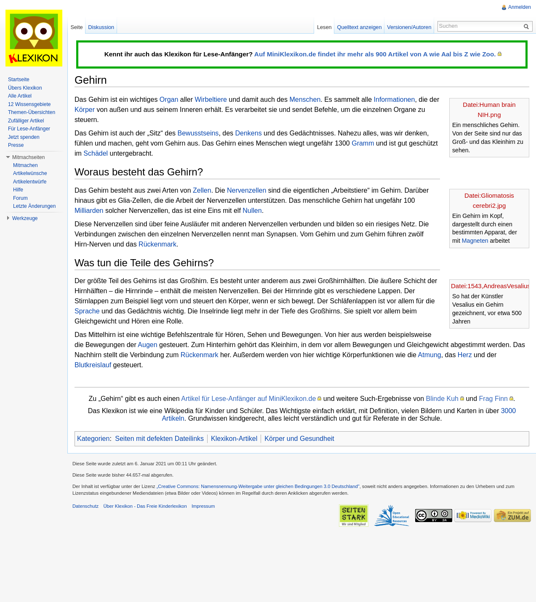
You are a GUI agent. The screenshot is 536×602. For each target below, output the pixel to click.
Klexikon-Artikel (234, 438)
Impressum (203, 506)
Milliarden (89, 210)
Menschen (304, 99)
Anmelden (519, 7)
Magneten (475, 240)
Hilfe (18, 190)
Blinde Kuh (442, 398)
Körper (85, 109)
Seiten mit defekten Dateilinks (159, 438)
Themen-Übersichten (31, 112)
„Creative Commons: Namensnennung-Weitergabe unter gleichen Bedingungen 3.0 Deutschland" (258, 486)
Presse (16, 145)
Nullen (252, 210)
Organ (169, 99)
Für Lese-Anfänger (29, 129)
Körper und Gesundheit (299, 438)
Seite (76, 27)
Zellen (202, 190)
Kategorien (93, 438)
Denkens (248, 133)
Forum (20, 198)
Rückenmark (157, 244)
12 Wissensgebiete (29, 104)
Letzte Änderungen (34, 206)
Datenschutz (85, 506)
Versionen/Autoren (409, 27)
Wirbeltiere (211, 99)
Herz (465, 354)
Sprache (87, 311)
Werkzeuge (24, 218)
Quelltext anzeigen (359, 27)
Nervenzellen (246, 190)
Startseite (18, 79)
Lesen (324, 27)
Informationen (394, 99)
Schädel (95, 153)
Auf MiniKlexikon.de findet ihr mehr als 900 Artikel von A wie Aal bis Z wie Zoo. (375, 54)
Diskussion (101, 27)
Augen (147, 344)
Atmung (429, 354)
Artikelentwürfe (29, 182)
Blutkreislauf (93, 365)
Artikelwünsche (30, 173)
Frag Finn (493, 398)
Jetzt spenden (24, 137)
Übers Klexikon (25, 88)
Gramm (363, 143)
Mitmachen (25, 165)
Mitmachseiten (28, 157)
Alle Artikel (20, 96)
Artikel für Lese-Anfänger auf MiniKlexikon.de (248, 398)
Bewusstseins (198, 133)
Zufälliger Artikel (26, 121)
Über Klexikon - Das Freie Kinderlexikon (145, 506)
